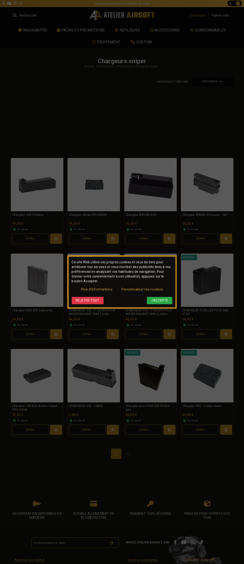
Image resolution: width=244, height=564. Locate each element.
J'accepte (159, 300)
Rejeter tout (87, 300)
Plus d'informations (96, 289)
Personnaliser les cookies (142, 289)
